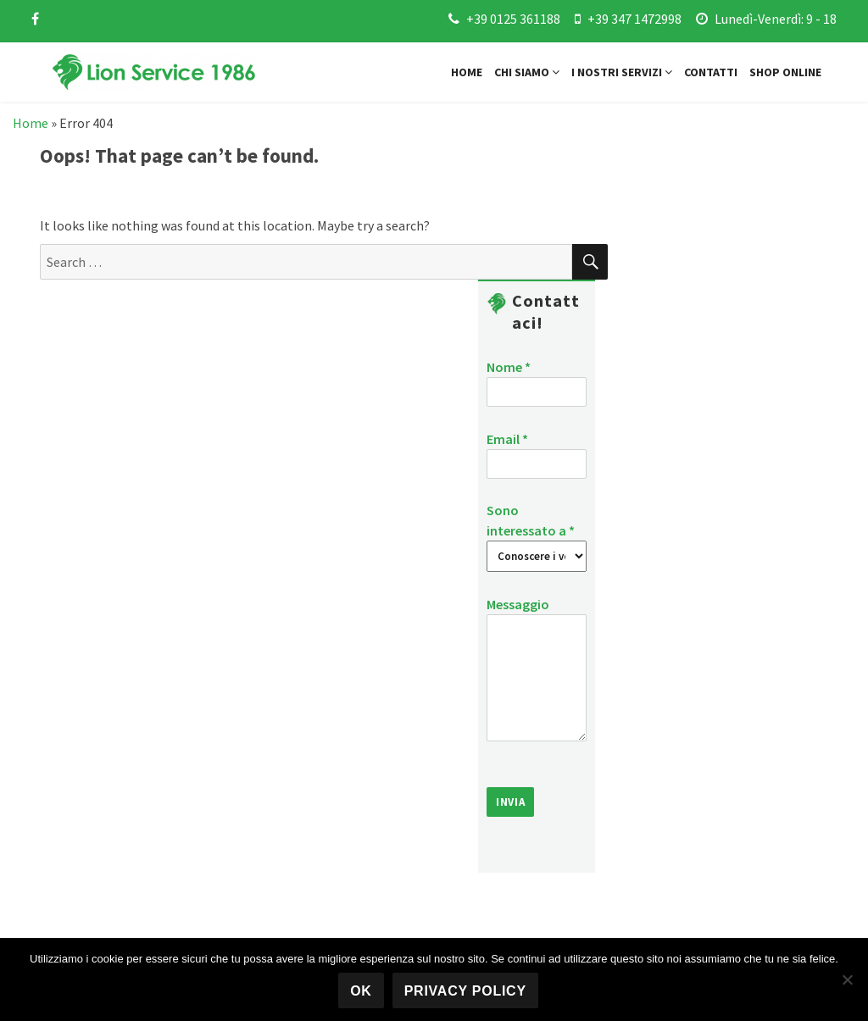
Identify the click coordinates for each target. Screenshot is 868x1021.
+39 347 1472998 (634, 18)
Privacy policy (465, 991)
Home (466, 72)
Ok (361, 991)
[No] (846, 979)
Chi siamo (526, 72)
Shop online (785, 72)
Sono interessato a (537, 532)
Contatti (710, 72)
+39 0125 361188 (513, 18)
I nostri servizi (621, 72)
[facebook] (35, 18)
